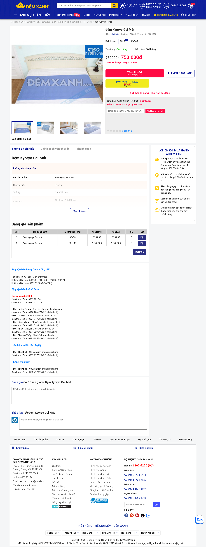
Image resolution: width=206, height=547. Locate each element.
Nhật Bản (115, 34)
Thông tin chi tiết (23, 148)
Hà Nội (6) (53, 533)
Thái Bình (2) (71, 533)
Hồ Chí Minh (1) (150, 533)
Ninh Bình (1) (109, 533)
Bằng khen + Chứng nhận (102, 490)
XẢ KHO (86, 15)
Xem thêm (79, 211)
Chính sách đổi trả (98, 470)
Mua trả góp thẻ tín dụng (101, 486)
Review (97, 439)
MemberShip (185, 439)
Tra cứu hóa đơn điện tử (63, 494)
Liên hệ (55, 482)
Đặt (142, 237)
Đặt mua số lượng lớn (62, 490)
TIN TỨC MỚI (100, 15)
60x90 (123, 41)
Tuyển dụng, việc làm (62, 474)
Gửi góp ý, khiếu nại (61, 502)
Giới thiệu (56, 466)
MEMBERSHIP (115, 15)
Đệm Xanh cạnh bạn (120, 439)
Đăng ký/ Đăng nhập (62, 470)
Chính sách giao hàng (100, 466)
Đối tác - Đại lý (59, 486)
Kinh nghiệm (79, 439)
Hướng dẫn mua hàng (100, 482)
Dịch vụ (60, 439)
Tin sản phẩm (41, 439)
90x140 (134, 41)
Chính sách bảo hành (100, 478)
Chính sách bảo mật (100, 474)
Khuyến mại (20, 439)
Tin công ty (165, 439)
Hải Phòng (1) (129, 533)
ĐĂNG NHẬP (188, 15)
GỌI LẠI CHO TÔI (155, 111)
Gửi (156, 504)
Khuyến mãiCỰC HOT (132, 5)
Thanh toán (83, 148)
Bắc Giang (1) (90, 533)
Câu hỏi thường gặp (99, 494)
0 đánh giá (119, 130)
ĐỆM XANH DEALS (68, 15)
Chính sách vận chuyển (55, 148)
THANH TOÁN (132, 15)
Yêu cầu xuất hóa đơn (62, 498)
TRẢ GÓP (146, 15)
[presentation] (130, 122)
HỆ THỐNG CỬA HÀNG (166, 15)
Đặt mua (139, 252)
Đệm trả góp (144, 439)
